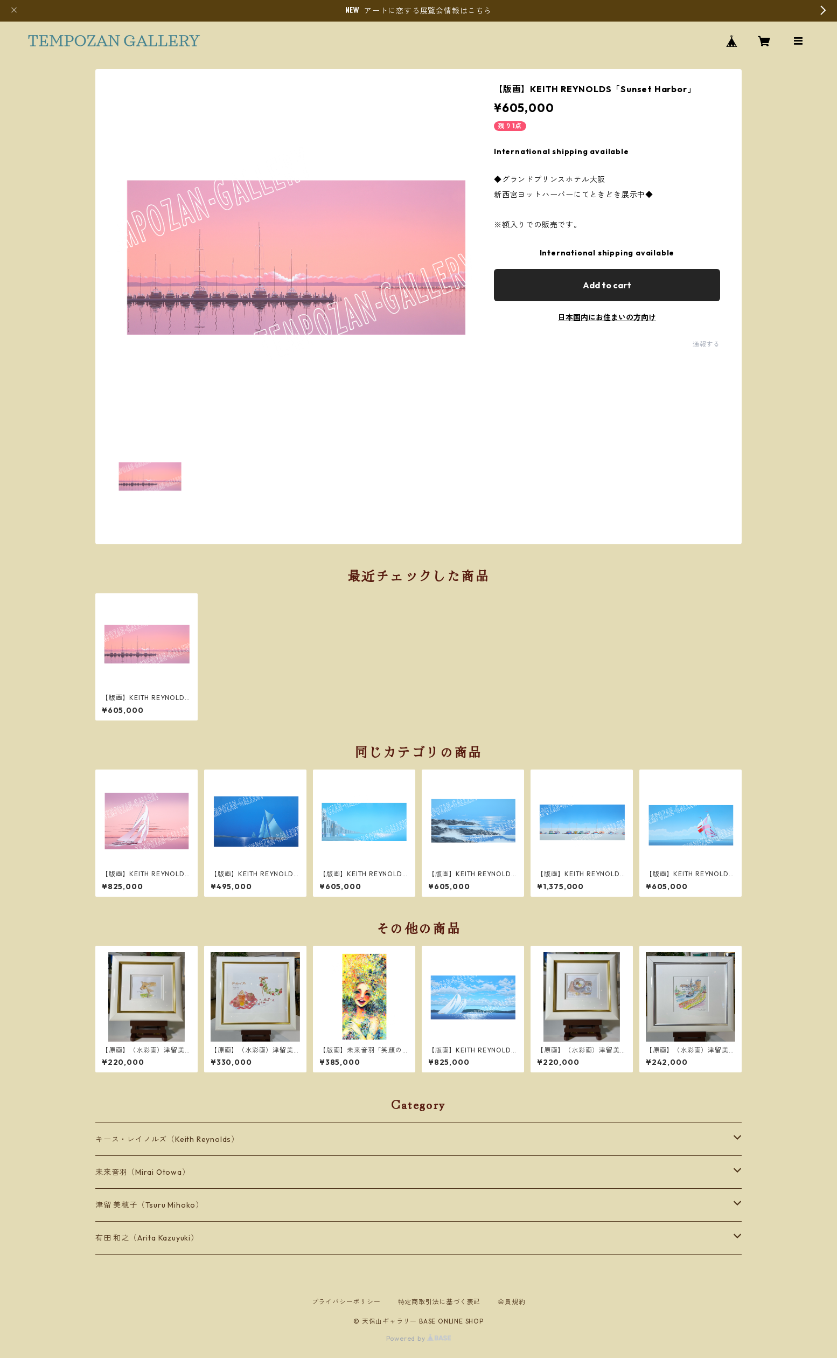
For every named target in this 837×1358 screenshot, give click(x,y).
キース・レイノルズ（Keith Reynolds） (167, 1139)
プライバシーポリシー (346, 1302)
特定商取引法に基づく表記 (439, 1302)
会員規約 (511, 1302)
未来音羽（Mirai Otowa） (142, 1172)
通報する (706, 344)
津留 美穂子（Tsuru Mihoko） (149, 1205)
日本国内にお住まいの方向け (607, 317)
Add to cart (607, 285)
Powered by (418, 1338)
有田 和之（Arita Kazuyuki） (147, 1238)
